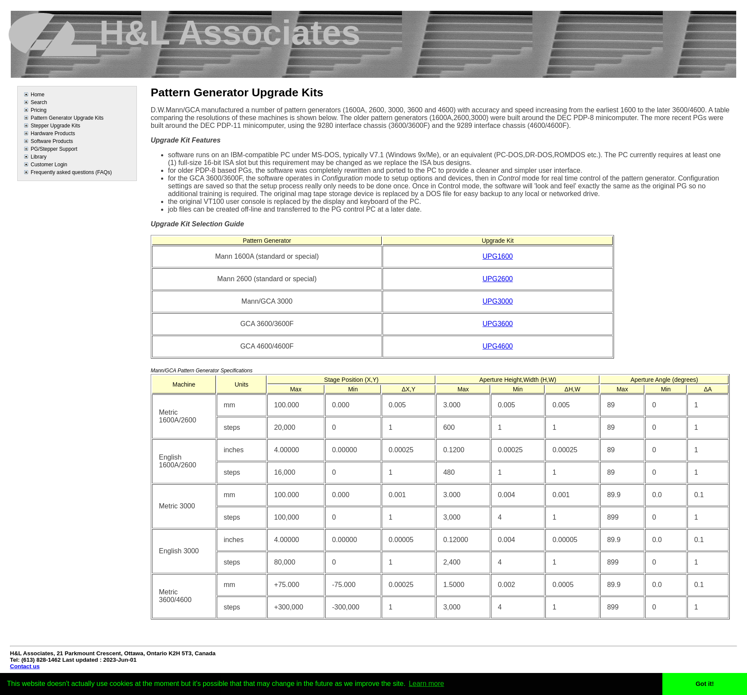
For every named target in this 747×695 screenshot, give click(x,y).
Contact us (25, 666)
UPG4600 (497, 346)
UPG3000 (497, 301)
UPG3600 (497, 323)
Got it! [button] (705, 683)
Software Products (52, 141)
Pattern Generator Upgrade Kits (67, 118)
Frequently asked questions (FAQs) (71, 172)
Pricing (39, 110)
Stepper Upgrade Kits (55, 126)
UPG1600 (497, 256)
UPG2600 (497, 278)
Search (39, 102)
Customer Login (49, 165)
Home (37, 95)
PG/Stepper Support (54, 149)
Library (39, 157)
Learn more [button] (426, 683)
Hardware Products (53, 133)
